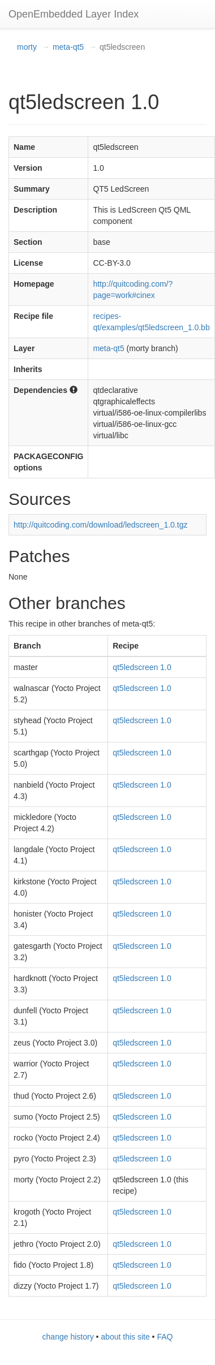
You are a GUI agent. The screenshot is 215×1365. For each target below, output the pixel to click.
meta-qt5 (68, 46)
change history (68, 1336)
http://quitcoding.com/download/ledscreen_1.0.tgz (100, 524)
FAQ (165, 1336)
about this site (125, 1336)
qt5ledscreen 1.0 (142, 667)
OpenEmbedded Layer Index (73, 14)
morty (27, 46)
